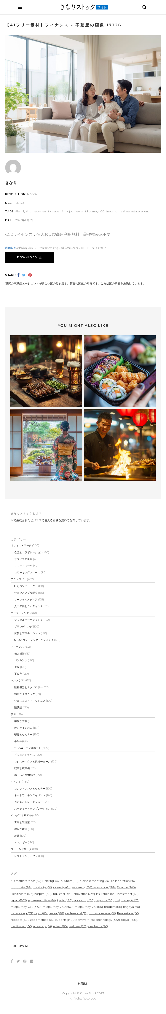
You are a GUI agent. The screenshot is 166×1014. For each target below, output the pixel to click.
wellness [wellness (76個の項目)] (77, 926)
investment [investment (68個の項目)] (127, 893)
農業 (16, 835)
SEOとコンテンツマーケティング (34, 640)
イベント (16, 781)
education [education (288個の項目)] (104, 887)
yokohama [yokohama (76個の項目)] (97, 926)
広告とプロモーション (27, 633)
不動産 (18, 673)
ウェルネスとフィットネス (29, 700)
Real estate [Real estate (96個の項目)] (128, 913)
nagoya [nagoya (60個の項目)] (131, 906)
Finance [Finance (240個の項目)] (126, 887)
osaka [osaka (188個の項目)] (56, 913)
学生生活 (19, 741)
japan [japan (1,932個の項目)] (19, 900)
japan (57, 211)
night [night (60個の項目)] (41, 913)
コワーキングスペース (27, 572)
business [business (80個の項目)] (69, 880)
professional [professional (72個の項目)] (76, 913)
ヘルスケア (17, 680)
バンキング (20, 660)
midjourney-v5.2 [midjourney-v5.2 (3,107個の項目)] (26, 906)
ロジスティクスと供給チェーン (32, 761)
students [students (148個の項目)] (64, 919)
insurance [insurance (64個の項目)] (105, 893)
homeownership (39, 211)
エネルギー (20, 842)
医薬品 (18, 707)
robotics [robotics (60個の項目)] (19, 919)
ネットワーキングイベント (29, 795)
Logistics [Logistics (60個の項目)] (104, 900)
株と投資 (19, 653)
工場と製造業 (22, 822)
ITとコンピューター (26, 586)
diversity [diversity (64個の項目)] (61, 887)
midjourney (72, 211)
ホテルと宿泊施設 (24, 775)
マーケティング (20, 612)
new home (114, 211)
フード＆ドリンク (21, 849)
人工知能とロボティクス (28, 606)
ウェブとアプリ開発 (26, 592)
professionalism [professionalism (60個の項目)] (102, 913)
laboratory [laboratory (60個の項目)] (83, 900)
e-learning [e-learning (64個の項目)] (82, 887)
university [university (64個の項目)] (42, 926)
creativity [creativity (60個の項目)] (42, 887)
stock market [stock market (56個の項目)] (41, 919)
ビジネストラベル (24, 754)
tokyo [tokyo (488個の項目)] (129, 919)
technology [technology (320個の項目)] (108, 919)
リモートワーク (23, 565)
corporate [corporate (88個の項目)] (21, 887)
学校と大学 (20, 721)
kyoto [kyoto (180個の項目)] (64, 900)
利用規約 (10, 248)
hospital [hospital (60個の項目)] (42, 893)
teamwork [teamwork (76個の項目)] (85, 919)
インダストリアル (21, 815)
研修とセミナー (23, 734)
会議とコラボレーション (28, 552)
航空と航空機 (22, 768)
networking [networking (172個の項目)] (22, 913)
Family (21, 211)
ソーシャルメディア (26, 599)
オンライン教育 (23, 727)
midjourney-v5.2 (93, 211)
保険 (16, 667)
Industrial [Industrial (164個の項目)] (62, 893)
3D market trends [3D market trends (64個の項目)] (26, 880)
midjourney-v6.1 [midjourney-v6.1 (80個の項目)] (89, 906)
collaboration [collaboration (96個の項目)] (123, 880)
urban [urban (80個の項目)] (60, 926)
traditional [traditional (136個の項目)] (21, 926)
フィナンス (17, 646)
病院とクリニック (24, 694)
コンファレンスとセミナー (29, 788)
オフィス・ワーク (21, 545)
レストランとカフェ (26, 856)
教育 (13, 714)
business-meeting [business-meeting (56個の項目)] (95, 880)
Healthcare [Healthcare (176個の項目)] (22, 893)
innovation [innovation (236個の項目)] (84, 893)
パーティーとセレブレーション (32, 808)
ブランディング (23, 626)
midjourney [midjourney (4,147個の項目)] (127, 900)
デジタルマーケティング (28, 619)
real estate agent (137, 211)
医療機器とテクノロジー (28, 687)
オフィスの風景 (23, 559)
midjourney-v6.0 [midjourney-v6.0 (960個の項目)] (58, 906)
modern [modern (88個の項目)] (113, 906)
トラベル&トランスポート (26, 747)
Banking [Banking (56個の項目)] (50, 880)
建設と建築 (20, 829)
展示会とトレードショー (28, 802)
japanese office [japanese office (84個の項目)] (42, 900)
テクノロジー (18, 579)
